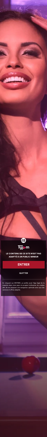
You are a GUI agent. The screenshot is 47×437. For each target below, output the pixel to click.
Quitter (23, 273)
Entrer (23, 264)
